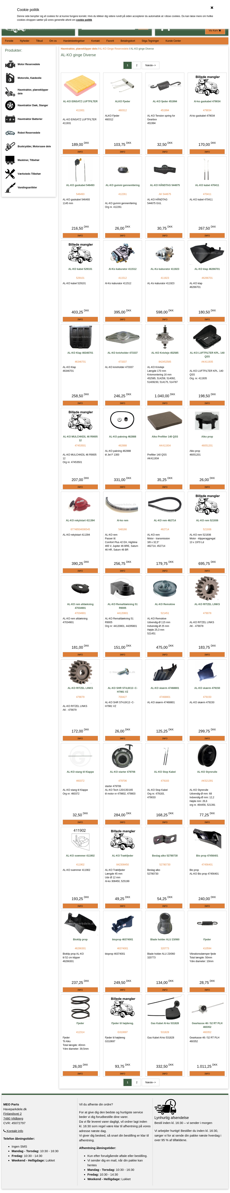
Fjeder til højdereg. (122, 1023)
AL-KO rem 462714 (165, 520)
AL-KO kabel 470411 (207, 185)
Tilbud (39, 40)
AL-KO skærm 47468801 (165, 688)
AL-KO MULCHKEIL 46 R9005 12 (80, 438)
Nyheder (24, 40)
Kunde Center (173, 40)
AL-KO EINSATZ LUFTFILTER (80, 101)
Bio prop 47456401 (207, 855)
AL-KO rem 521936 (207, 520)
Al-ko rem (122, 520)
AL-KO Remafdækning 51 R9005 (123, 606)
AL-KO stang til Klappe (80, 771)
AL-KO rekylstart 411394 (80, 520)
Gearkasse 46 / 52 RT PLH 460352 (207, 1025)
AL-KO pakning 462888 (122, 436)
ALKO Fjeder (122, 101)
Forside (9, 40)
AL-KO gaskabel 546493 (80, 185)
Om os (53, 40)
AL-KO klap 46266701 (207, 269)
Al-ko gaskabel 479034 (207, 101)
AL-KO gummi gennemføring (123, 185)
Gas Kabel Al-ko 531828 (165, 1023)
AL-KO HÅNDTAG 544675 (165, 185)
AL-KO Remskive (165, 604)
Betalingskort (128, 40)
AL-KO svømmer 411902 (80, 855)
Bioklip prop (80, 939)
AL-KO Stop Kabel (165, 771)
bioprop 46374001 (122, 939)
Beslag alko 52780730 (165, 855)
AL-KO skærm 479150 (207, 688)
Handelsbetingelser (74, 40)
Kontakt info (13, 1131)
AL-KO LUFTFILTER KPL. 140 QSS (207, 354)
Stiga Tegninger (150, 40)
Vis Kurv (215, 30)
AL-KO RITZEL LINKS (207, 604)
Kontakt (95, 40)
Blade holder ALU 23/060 (164, 939)
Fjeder (207, 939)
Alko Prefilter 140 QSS (165, 436)
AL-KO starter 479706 (122, 771)
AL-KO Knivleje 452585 (165, 352)
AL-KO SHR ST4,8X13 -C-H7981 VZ (122, 690)
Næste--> (150, 65)
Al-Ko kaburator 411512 (123, 269)
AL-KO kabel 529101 (80, 269)
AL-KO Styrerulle (207, 771)
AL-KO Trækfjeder (122, 855)
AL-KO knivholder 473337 (123, 352)
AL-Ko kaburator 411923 (164, 269)
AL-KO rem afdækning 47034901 (80, 606)
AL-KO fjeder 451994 (165, 101)
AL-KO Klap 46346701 (80, 352)
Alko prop (207, 436)
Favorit (110, 40)
